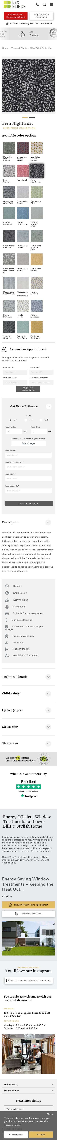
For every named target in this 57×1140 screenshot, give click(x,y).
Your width (11, 427)
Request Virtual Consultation (41, 15)
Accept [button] (41, 1134)
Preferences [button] (16, 1134)
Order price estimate (28, 503)
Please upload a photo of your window (28, 439)
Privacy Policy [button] (13, 1125)
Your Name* (8, 367)
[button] (51, 1053)
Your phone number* (38, 378)
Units (28, 416)
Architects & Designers (19, 23)
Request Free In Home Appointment (15, 15)
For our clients (28, 1090)
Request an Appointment (28, 388)
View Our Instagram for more (28, 980)
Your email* (34, 367)
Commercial (43, 23)
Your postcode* (10, 378)
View (7, 896)
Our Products (28, 1084)
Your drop (35, 427)
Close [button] (50, 1114)
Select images (28, 443)
